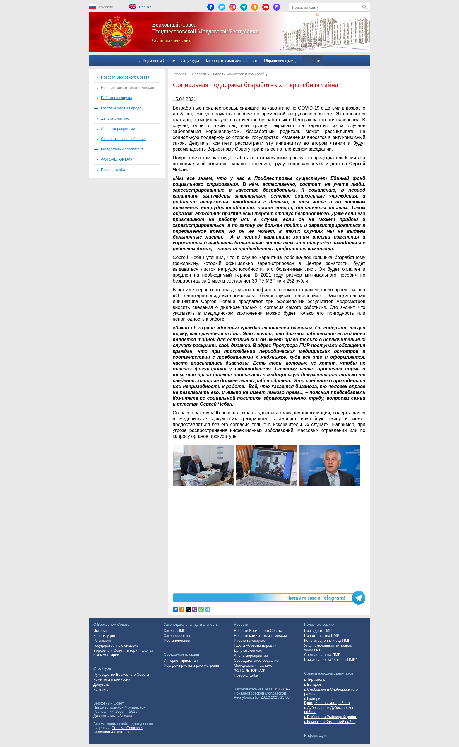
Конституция (104, 636)
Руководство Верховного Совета (121, 675)
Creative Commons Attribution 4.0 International (118, 730)
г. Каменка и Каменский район (329, 722)
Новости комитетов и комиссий (127, 88)
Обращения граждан (282, 60)
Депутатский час (115, 118)
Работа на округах (116, 98)
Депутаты (101, 685)
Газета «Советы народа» (122, 108)
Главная (180, 74)
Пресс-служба (113, 170)
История (100, 631)
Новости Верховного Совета (125, 77)
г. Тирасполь (314, 680)
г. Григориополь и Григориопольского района (327, 701)
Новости (313, 60)
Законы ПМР (175, 631)
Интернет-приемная (181, 660)
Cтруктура (190, 60)
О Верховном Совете (157, 60)
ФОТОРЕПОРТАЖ (116, 159)
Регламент (102, 641)
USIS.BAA (282, 689)
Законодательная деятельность (231, 60)
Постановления (177, 641)
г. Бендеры (313, 685)
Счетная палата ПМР (322, 655)
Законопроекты (177, 636)
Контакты (101, 690)
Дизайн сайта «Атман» (112, 716)
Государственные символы (116, 646)
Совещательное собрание (123, 139)
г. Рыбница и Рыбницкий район (330, 717)
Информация (315, 736)
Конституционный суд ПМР (327, 641)
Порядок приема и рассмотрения (192, 665)
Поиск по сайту (305, 7)
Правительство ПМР (321, 636)
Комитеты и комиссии (111, 680)
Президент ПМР (318, 631)
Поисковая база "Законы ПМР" (330, 660)
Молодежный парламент (122, 149)
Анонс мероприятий (118, 129)
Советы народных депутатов (328, 673)
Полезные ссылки (319, 624)
